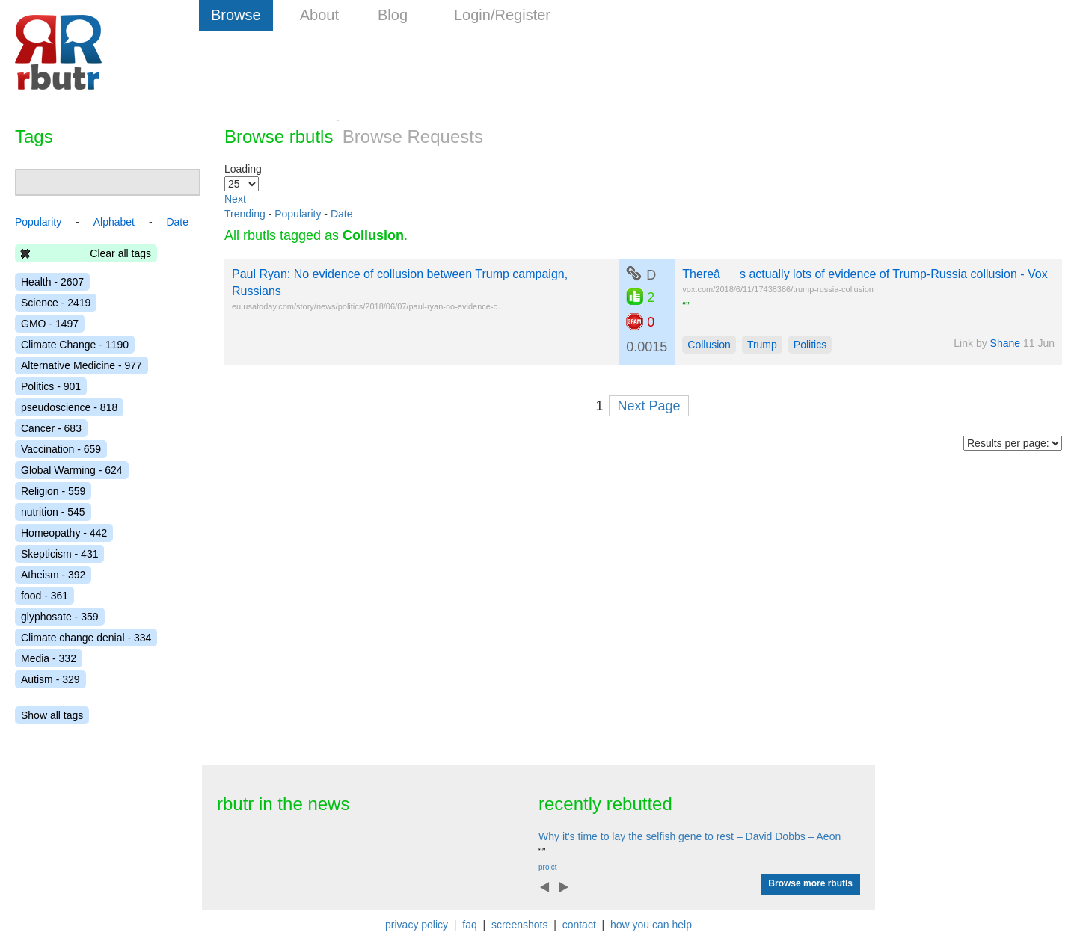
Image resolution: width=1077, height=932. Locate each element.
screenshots (519, 925)
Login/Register (502, 15)
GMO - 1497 (50, 324)
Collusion (709, 345)
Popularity (297, 214)
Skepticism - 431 (59, 554)
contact (579, 925)
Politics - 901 (51, 386)
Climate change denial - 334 (86, 638)
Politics (810, 345)
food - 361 (44, 596)
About (319, 15)
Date (342, 214)
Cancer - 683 (51, 428)
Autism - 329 (50, 679)
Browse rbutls (278, 136)
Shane (1005, 343)
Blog (393, 15)
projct (547, 867)
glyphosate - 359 (60, 617)
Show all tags (52, 715)
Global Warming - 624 (72, 470)
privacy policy (416, 925)
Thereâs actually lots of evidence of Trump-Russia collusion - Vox (864, 274)
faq (469, 925)
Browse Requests (413, 136)
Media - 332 (48, 658)
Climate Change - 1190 (75, 345)
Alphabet (114, 222)
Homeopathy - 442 (64, 533)
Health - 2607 (52, 282)
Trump (762, 345)
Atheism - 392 (53, 575)
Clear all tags (120, 253)
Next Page (648, 405)
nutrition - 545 (53, 512)
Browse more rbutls (810, 883)
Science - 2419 (55, 303)
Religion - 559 (53, 491)
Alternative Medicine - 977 (81, 365)
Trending (245, 214)
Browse (236, 15)
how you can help (651, 925)
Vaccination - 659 (61, 449)
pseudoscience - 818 (69, 407)
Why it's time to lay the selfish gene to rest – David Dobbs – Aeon (689, 836)
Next (235, 199)
